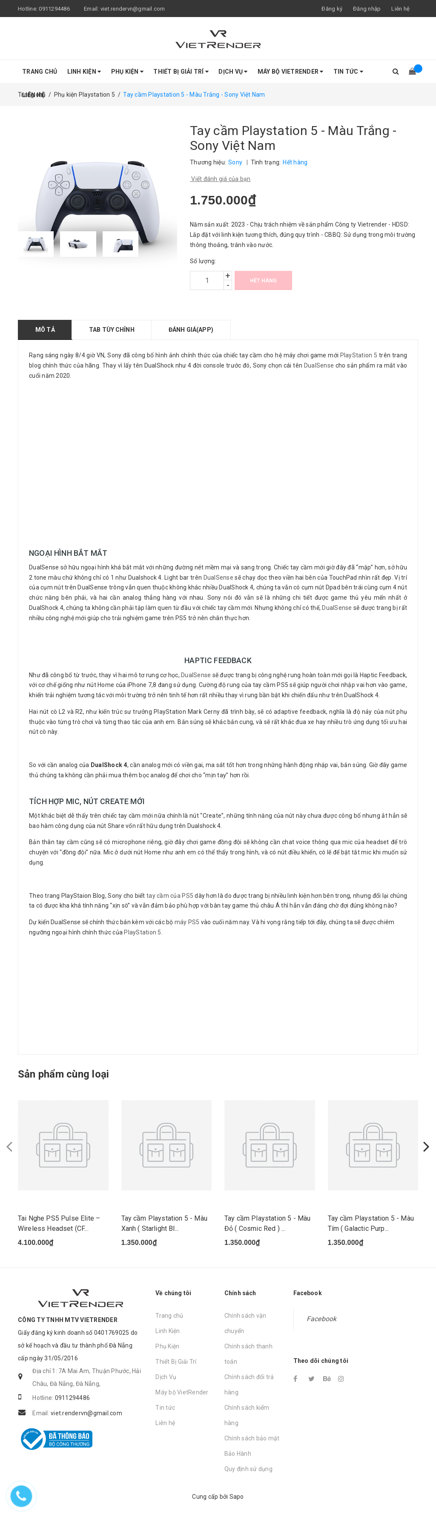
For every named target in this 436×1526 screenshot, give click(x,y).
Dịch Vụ (232, 71)
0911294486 (54, 9)
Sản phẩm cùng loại (63, 1074)
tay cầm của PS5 (169, 895)
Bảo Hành (237, 1454)
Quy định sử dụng (248, 1469)
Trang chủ (39, 71)
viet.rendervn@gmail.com (132, 9)
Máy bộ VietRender (291, 71)
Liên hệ (400, 9)
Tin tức (348, 71)
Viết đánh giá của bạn (220, 178)
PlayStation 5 (359, 355)
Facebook (322, 1319)
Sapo (236, 1497)
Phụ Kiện (127, 71)
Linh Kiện (84, 71)
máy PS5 (187, 922)
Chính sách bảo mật (252, 1438)
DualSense (319, 365)
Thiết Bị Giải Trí (181, 71)
